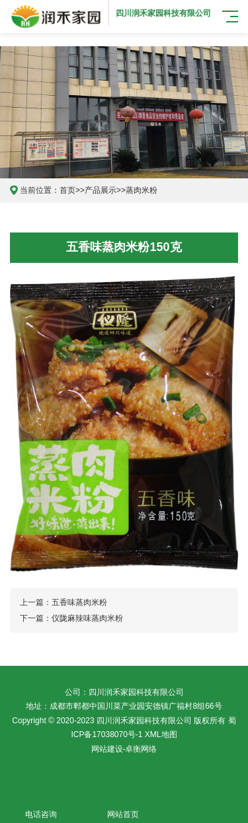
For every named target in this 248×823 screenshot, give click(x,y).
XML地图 (161, 734)
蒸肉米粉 (141, 190)
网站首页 (123, 807)
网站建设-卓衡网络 (124, 749)
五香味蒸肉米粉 (79, 602)
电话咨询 (41, 807)
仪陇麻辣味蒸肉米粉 (87, 618)
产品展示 (100, 190)
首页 (67, 190)
